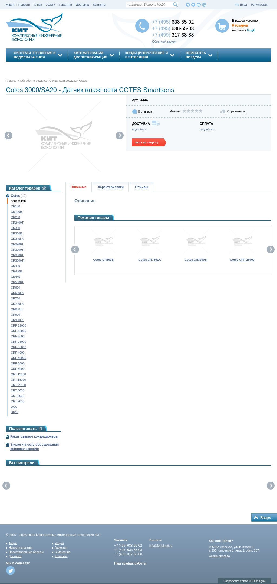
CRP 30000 (18, 347)
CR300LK (17, 238)
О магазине (62, 551)
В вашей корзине (245, 20)
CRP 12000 (18, 325)
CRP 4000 (18, 352)
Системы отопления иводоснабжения (35, 55)
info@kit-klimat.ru (160, 545)
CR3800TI (17, 260)
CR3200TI (17, 249)
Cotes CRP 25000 (242, 259)
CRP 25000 (18, 341)
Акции (10, 4)
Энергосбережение (32, 67)
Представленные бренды (26, 551)
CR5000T (17, 282)
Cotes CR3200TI (196, 259)
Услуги (50, 4)
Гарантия (61, 547)
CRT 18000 (18, 379)
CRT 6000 (17, 395)
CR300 (15, 228)
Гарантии (65, 4)
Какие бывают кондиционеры (34, 436)
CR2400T (17, 222)
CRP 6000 (18, 363)
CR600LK (17, 293)
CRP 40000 (18, 358)
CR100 (15, 206)
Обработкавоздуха (196, 55)
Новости (24, 4)
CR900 (15, 314)
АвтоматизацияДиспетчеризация (90, 55)
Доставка (82, 4)
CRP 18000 (18, 330)
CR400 (15, 265)
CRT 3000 (17, 390)
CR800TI (17, 309)
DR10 (14, 412)
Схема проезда (219, 555)
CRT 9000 (17, 401)
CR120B (16, 211)
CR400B (16, 271)
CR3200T (17, 244)
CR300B (16, 233)
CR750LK (17, 303)
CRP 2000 (18, 336)
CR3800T (17, 255)
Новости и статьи (20, 547)
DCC (14, 406)
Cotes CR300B (103, 259)
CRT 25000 (18, 385)
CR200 (15, 217)
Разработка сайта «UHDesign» (244, 581)
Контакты (99, 4)
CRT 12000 (18, 374)
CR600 (15, 287)
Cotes (15, 196)
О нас (38, 4)
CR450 (15, 276)
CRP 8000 (18, 368)
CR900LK (17, 320)
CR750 (15, 298)
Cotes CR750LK (149, 259)
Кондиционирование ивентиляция (146, 55)
